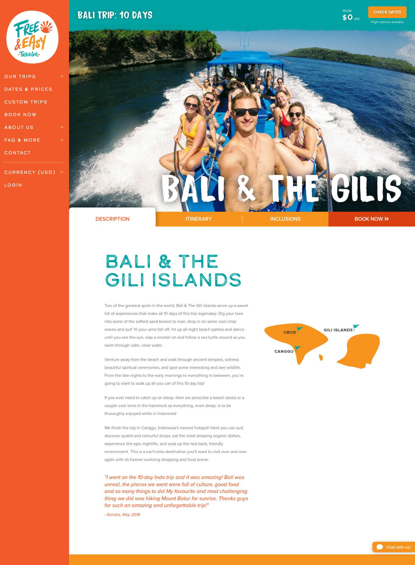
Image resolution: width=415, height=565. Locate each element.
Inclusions (285, 219)
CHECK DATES (387, 12)
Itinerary (199, 219)
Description (112, 219)
